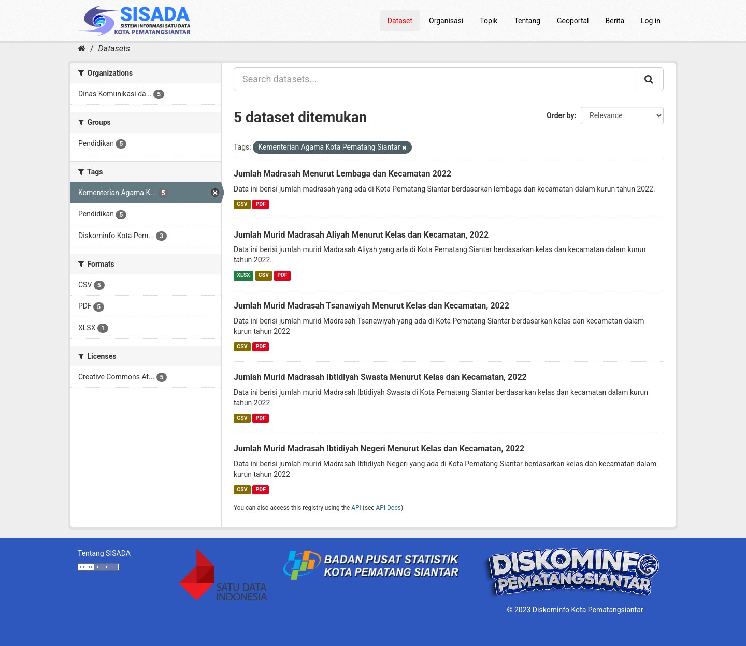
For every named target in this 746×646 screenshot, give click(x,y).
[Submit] (650, 79)
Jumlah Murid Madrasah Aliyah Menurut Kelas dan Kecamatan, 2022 (361, 235)
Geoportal (573, 21)
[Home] (81, 48)
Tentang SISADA (104, 553)
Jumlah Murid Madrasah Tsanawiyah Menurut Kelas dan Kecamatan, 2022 (371, 306)
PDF (261, 204)
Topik (488, 21)
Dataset (400, 21)
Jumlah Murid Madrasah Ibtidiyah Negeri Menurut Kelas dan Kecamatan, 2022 (379, 448)
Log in (651, 21)
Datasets (114, 48)
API (356, 507)
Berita (615, 21)
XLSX (243, 275)
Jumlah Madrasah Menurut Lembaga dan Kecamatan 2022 (342, 174)
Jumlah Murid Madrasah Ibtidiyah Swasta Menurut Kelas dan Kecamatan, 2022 (380, 377)
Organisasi (446, 21)
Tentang (527, 21)
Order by (561, 115)
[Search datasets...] (435, 79)
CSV (242, 204)
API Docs (388, 507)
